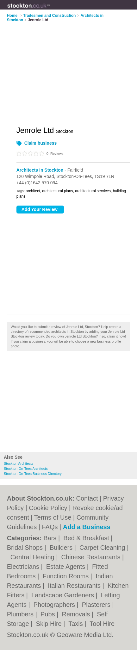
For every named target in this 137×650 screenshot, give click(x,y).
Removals (76, 614)
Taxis (76, 623)
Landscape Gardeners (63, 595)
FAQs (50, 526)
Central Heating (33, 557)
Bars (50, 538)
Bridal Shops (26, 547)
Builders (62, 547)
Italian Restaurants (75, 585)
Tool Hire (102, 623)
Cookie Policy (48, 507)
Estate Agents (66, 566)
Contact (87, 498)
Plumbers (21, 614)
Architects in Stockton (40, 170)
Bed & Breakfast (87, 538)
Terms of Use (53, 517)
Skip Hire (50, 623)
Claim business (40, 143)
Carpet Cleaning (103, 547)
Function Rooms (66, 576)
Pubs (48, 614)
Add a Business (86, 526)
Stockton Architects (19, 463)
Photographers (55, 604)
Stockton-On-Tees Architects (26, 468)
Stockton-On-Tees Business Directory (33, 474)
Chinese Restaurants (91, 557)
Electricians (24, 566)
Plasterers (97, 604)
